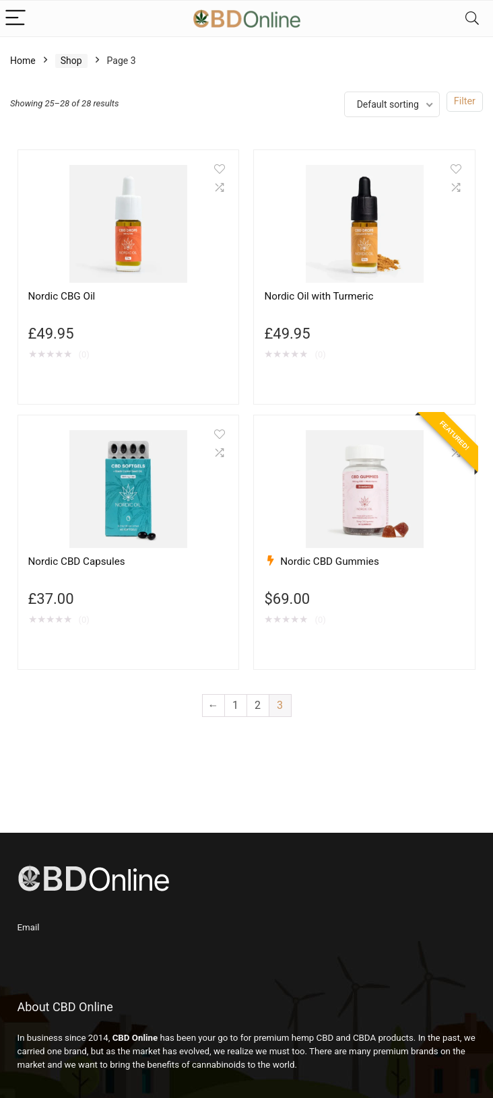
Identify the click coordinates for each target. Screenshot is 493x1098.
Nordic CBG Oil (62, 296)
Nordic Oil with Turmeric (318, 296)
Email (29, 927)
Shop (71, 60)
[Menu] (16, 18)
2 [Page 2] (258, 705)
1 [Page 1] (235, 705)
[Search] (472, 18)
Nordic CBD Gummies (329, 561)
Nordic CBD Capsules (76, 561)
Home (23, 60)
